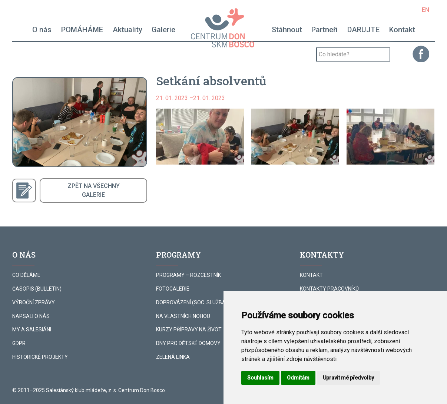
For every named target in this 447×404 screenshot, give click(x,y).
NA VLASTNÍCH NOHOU (183, 316)
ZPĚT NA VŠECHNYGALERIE (93, 190)
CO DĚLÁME (26, 275)
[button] (200, 137)
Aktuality (127, 29)
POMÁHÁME (82, 29)
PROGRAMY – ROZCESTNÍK (188, 275)
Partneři (324, 29)
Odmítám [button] (298, 378)
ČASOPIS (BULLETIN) (37, 289)
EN (425, 9)
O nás (42, 29)
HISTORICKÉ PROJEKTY (40, 357)
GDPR (19, 343)
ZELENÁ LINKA (173, 357)
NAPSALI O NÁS (31, 316)
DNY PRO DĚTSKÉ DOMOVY (188, 343)
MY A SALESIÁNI (31, 329)
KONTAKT (311, 275)
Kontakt (402, 29)
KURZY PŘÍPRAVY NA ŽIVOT (189, 329)
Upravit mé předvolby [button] (348, 378)
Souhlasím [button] (260, 378)
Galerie (163, 29)
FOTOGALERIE (172, 289)
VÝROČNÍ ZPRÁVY (33, 302)
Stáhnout (287, 29)
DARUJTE (363, 29)
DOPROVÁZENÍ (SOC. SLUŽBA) (192, 302)
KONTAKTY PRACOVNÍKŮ (329, 289)
